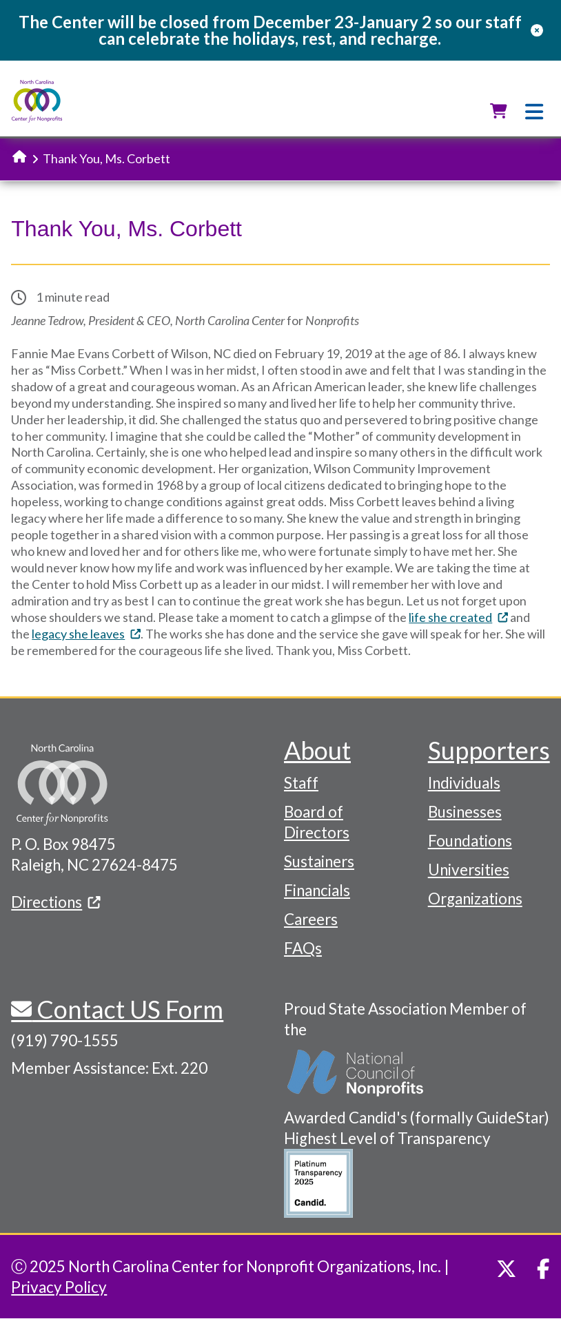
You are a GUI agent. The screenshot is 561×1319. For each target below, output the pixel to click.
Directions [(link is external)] (56, 902)
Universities (468, 869)
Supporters (489, 750)
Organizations (475, 898)
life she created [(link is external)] (458, 617)
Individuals (464, 782)
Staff (301, 782)
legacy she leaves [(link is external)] (86, 633)
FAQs (303, 948)
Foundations (470, 840)
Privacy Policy (59, 1287)
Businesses (465, 811)
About (317, 750)
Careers (311, 919)
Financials (317, 890)
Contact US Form (127, 1009)
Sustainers (319, 861)
